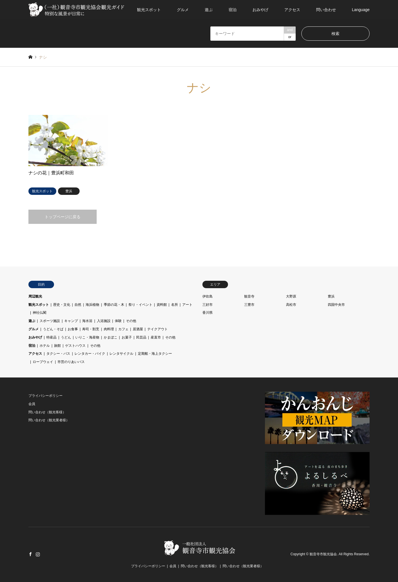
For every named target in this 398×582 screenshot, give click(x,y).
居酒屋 (138, 329)
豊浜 (331, 296)
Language (361, 9)
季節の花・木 (114, 305)
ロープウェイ (43, 362)
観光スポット (149, 9)
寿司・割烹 (90, 329)
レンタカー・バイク (89, 354)
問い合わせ (326, 9)
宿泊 (233, 9)
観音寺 (249, 296)
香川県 (207, 313)
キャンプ (71, 321)
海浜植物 (92, 305)
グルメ (183, 9)
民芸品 (141, 337)
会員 (31, 404)
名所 (174, 305)
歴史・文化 (61, 305)
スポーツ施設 (50, 321)
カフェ (123, 329)
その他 (131, 321)
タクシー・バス (58, 354)
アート (187, 305)
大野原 (291, 296)
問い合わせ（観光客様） (47, 412)
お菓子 (127, 337)
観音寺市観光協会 (323, 554)
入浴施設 (104, 321)
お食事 (73, 329)
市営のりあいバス (71, 362)
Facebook (30, 554)
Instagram (38, 554)
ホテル (45, 346)
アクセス (292, 9)
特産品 (51, 337)
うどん (66, 337)
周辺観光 (35, 296)
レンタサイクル (121, 354)
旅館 (57, 346)
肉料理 (109, 329)
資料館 (162, 305)
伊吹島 (207, 296)
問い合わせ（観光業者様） (48, 420)
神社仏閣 (39, 313)
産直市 (156, 337)
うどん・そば (53, 329)
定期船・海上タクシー (155, 354)
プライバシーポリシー (45, 396)
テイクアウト (157, 329)
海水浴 (87, 321)
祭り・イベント (140, 305)
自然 (77, 305)
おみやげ (260, 9)
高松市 (291, 305)
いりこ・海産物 (87, 337)
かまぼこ (110, 337)
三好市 (207, 305)
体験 (118, 321)
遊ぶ (209, 9)
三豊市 (249, 305)
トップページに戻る (62, 216)
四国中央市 (336, 305)
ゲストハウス (75, 346)
